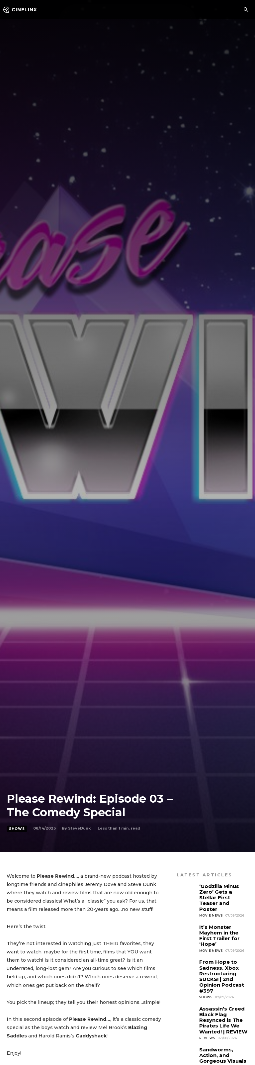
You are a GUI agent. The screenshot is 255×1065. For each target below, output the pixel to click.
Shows (17, 829)
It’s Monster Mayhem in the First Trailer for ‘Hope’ (223, 922)
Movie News (210, 906)
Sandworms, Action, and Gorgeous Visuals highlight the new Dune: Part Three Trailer (223, 1033)
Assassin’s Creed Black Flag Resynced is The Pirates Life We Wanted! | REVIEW (221, 996)
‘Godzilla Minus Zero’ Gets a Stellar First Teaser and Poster (223, 893)
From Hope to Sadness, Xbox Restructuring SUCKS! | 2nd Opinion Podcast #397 (219, 957)
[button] (246, 10)
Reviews (207, 1013)
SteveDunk (79, 828)
